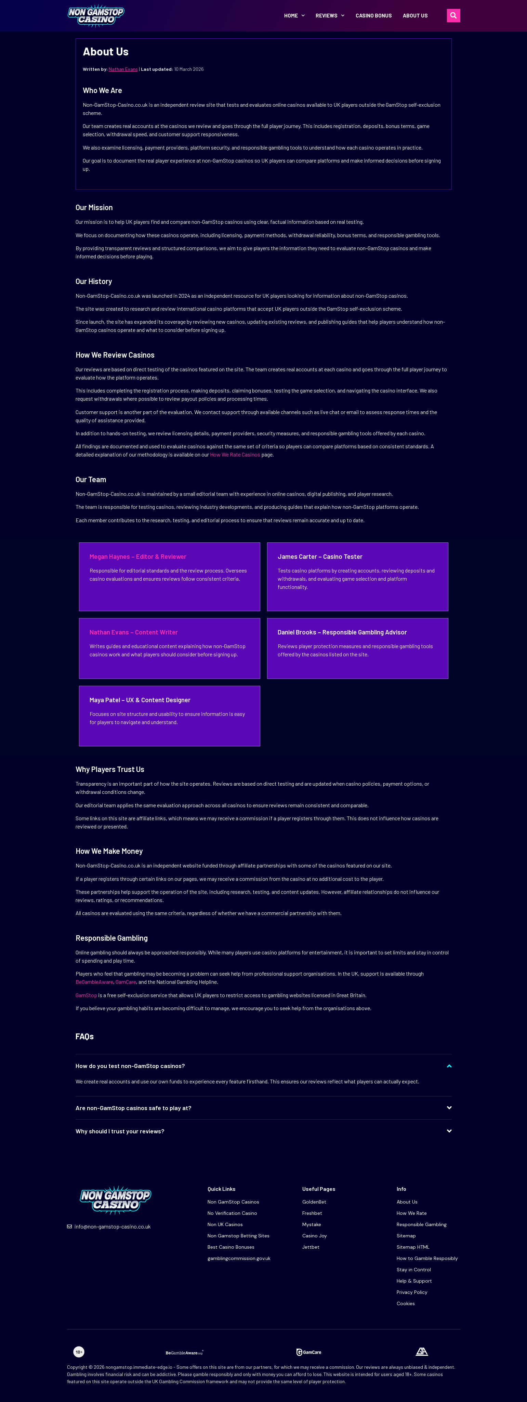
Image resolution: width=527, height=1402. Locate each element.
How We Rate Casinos (235, 454)
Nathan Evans (123, 69)
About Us (415, 15)
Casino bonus (374, 15)
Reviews (330, 16)
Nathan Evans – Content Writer (134, 632)
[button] (453, 15)
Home (294, 16)
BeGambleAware (94, 981)
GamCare (126, 981)
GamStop (86, 995)
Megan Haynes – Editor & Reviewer (138, 556)
